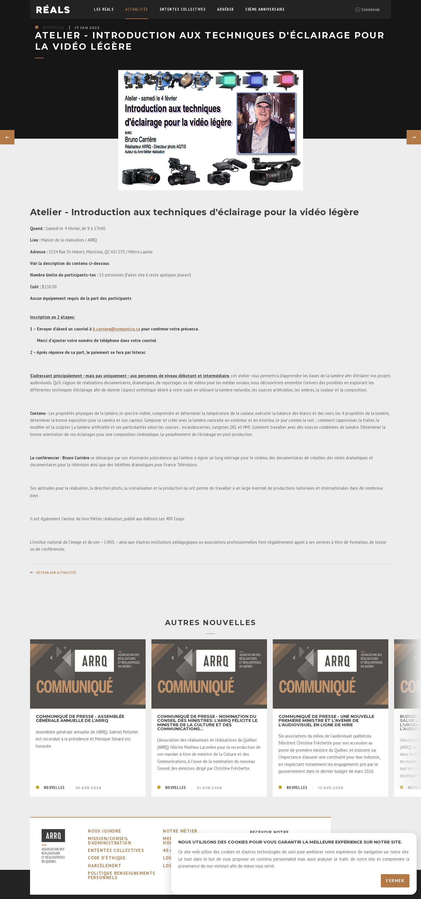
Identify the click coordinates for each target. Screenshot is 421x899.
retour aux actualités (56, 573)
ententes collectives (183, 9)
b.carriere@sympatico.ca (116, 329)
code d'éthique (107, 858)
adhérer (225, 9)
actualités (136, 9)
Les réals (104, 9)
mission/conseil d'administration (109, 840)
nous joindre (104, 831)
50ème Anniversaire (265, 9)
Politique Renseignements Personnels (121, 875)
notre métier (180, 831)
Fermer (395, 880)
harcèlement (104, 865)
